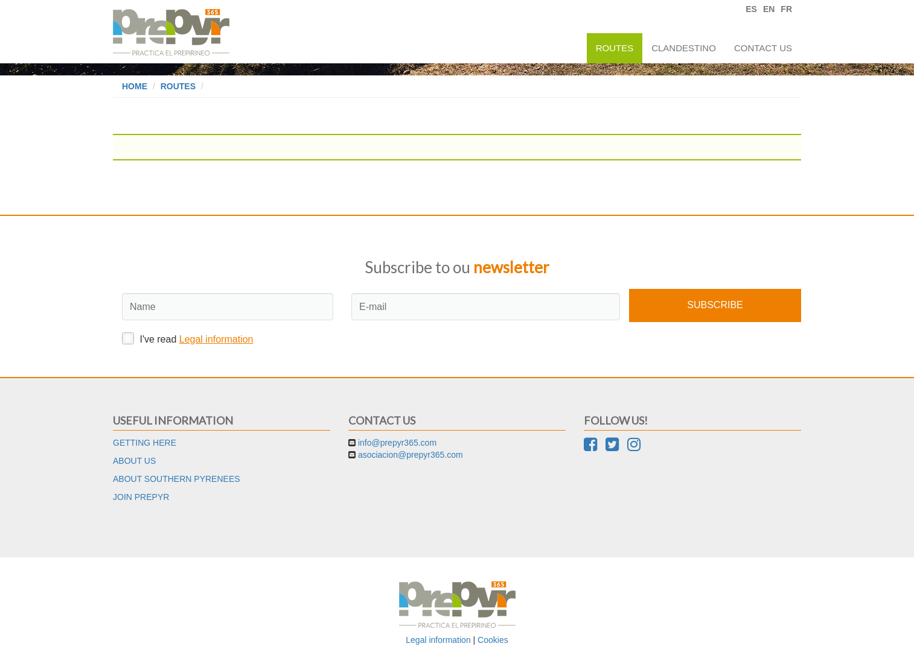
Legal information (216, 339)
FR (786, 9)
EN (769, 9)
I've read (188, 338)
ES (751, 9)
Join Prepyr (141, 497)
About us (134, 461)
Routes (615, 48)
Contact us (763, 48)
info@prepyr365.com (397, 443)
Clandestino (683, 48)
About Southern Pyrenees (176, 479)
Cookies (493, 640)
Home (134, 86)
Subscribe (715, 305)
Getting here (144, 443)
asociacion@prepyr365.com (410, 455)
